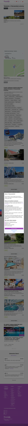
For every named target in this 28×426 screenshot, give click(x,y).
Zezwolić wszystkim (14, 228)
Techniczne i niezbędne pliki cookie (11, 221)
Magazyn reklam (8, 223)
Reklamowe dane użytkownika (10, 224)
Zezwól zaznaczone (14, 230)
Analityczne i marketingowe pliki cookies (11, 222)
